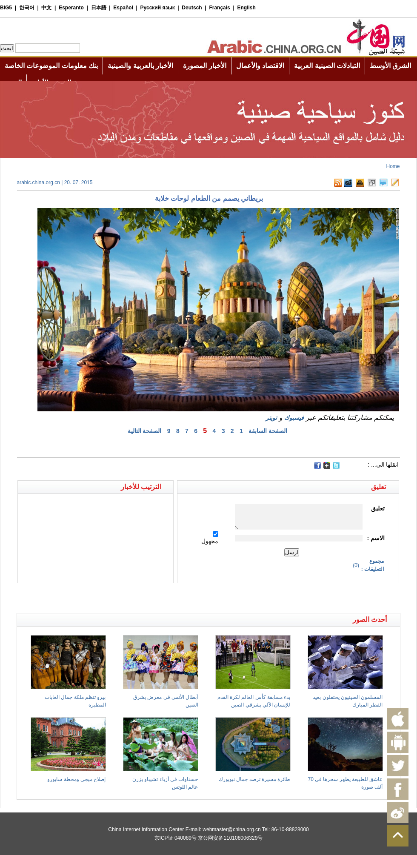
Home (393, 166)
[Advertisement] (112, 598)
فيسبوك (294, 417)
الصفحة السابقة (267, 431)
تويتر (271, 417)
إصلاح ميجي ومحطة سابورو (76, 779)
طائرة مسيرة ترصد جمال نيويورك (254, 779)
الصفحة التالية (145, 431)
